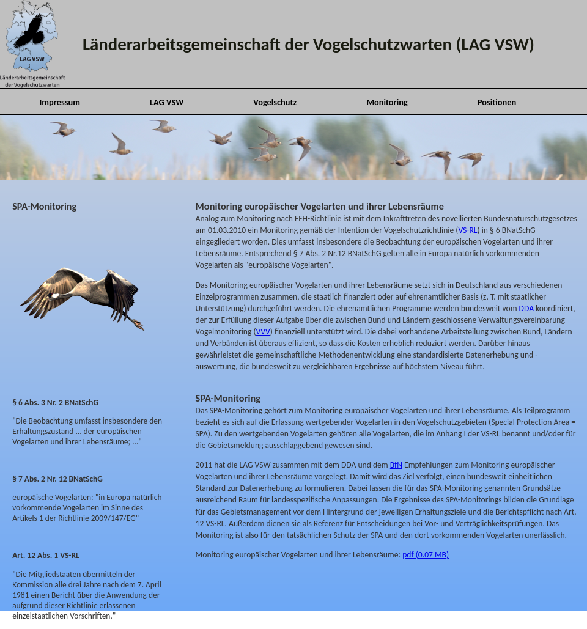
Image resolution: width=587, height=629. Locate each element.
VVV (263, 331)
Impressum (59, 102)
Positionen (497, 102)
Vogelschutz (275, 102)
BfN (396, 465)
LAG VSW (166, 102)
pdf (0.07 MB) (425, 555)
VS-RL (467, 230)
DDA (526, 308)
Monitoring (386, 102)
